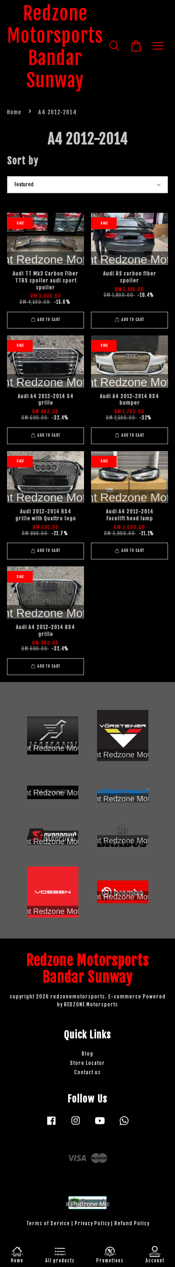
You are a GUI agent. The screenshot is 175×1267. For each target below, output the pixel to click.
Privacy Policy (92, 1224)
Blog (87, 1054)
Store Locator (87, 1063)
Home (14, 112)
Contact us (87, 1073)
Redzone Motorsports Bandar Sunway (55, 47)
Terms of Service (48, 1224)
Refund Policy (131, 1224)
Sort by (22, 161)
